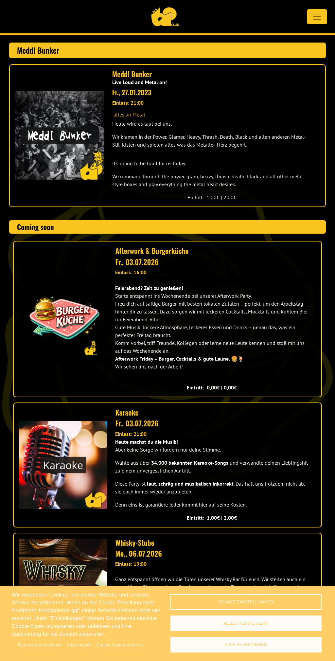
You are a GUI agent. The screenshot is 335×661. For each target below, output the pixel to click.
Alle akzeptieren (245, 644)
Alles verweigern (246, 623)
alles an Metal (129, 114)
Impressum (78, 644)
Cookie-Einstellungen (246, 601)
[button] (59, 135)
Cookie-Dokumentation (119, 644)
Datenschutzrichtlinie (39, 644)
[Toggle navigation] (317, 16)
